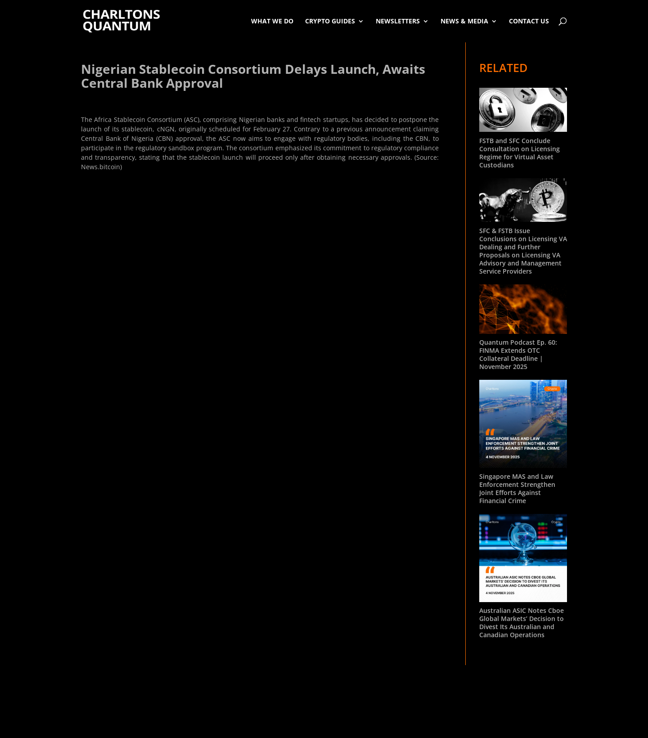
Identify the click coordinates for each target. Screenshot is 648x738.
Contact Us (529, 21)
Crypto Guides (330, 21)
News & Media (464, 21)
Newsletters (398, 21)
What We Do (272, 21)
